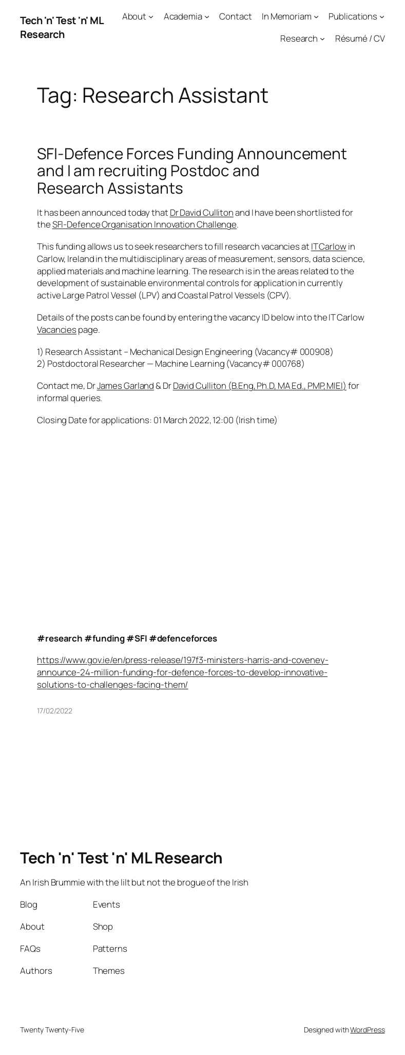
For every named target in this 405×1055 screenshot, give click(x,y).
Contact (235, 16)
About (134, 16)
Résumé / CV (360, 38)
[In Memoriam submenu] (316, 16)
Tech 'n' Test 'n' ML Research (61, 27)
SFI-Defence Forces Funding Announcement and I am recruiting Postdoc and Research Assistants (192, 171)
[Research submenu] (322, 38)
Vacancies (56, 329)
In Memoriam (287, 16)
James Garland (126, 385)
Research (299, 38)
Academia (183, 16)
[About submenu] (150, 16)
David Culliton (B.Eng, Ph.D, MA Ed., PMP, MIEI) (259, 385)
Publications (353, 16)
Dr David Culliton (202, 212)
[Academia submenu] (206, 16)
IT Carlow (328, 246)
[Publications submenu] (381, 16)
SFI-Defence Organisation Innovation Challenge (144, 224)
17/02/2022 (54, 710)
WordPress (367, 1029)
